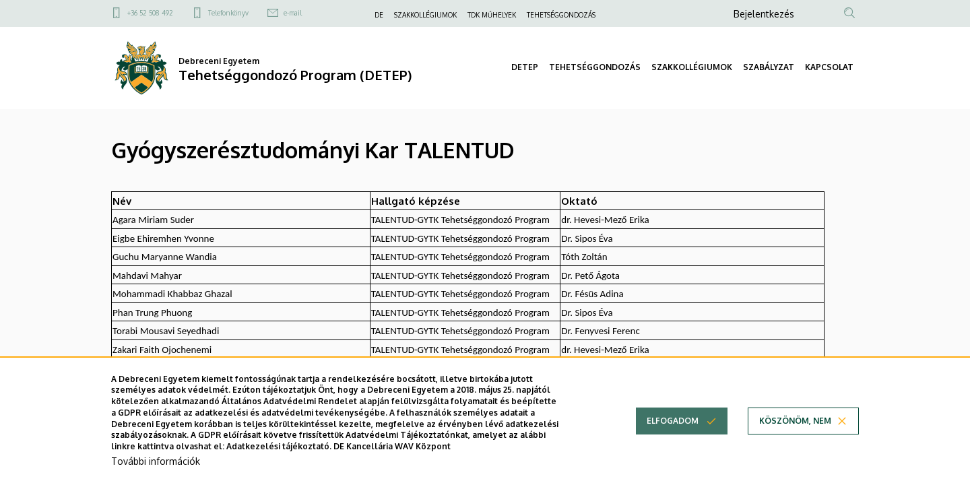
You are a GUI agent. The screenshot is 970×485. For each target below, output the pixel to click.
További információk (155, 475)
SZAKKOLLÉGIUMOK (425, 15)
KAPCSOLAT (829, 67)
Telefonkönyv (228, 13)
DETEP (524, 67)
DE (379, 15)
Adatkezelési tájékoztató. (278, 460)
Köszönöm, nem (795, 435)
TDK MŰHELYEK (491, 15)
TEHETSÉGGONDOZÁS (561, 15)
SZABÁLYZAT (768, 67)
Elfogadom (673, 435)
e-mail (293, 13)
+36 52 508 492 (150, 13)
